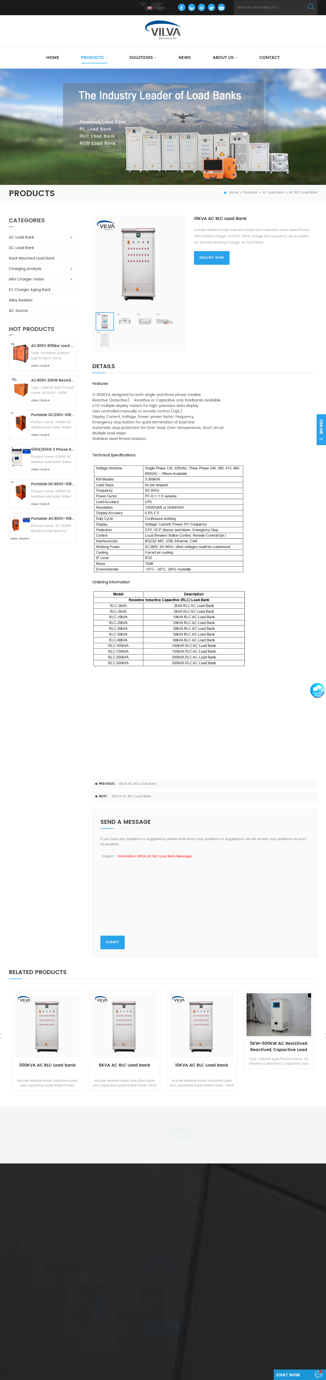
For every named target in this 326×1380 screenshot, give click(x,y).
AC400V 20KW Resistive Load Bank (53, 380)
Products (92, 57)
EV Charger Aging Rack (29, 290)
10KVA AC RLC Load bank (201, 1065)
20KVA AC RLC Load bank (131, 796)
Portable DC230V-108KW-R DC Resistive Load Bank (53, 415)
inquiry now (211, 257)
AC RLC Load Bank (303, 192)
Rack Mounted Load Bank (31, 258)
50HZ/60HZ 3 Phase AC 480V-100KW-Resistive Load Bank (53, 449)
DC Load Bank (21, 248)
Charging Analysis (25, 269)
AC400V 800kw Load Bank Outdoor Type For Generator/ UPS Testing (53, 346)
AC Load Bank (273, 192)
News (185, 57)
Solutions (141, 57)
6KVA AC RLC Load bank (137, 783)
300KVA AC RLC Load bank (47, 1065)
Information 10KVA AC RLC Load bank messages (155, 856)
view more (40, 365)
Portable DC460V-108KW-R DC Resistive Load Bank (53, 484)
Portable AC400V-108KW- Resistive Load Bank (53, 519)
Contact (269, 57)
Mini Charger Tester (26, 279)
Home (52, 57)
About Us (223, 57)
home (231, 192)
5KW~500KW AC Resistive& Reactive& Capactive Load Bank (279, 1046)
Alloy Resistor (21, 300)
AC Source (18, 311)
